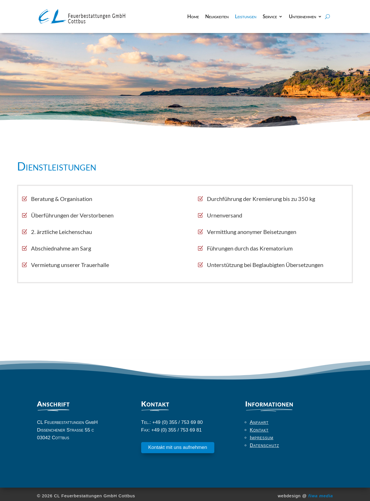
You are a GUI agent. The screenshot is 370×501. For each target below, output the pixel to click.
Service (270, 16)
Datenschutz (264, 445)
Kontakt (259, 430)
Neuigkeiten (217, 16)
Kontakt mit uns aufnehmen (177, 447)
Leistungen (245, 16)
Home (193, 16)
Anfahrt (259, 422)
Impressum (261, 437)
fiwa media (320, 495)
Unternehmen (302, 16)
